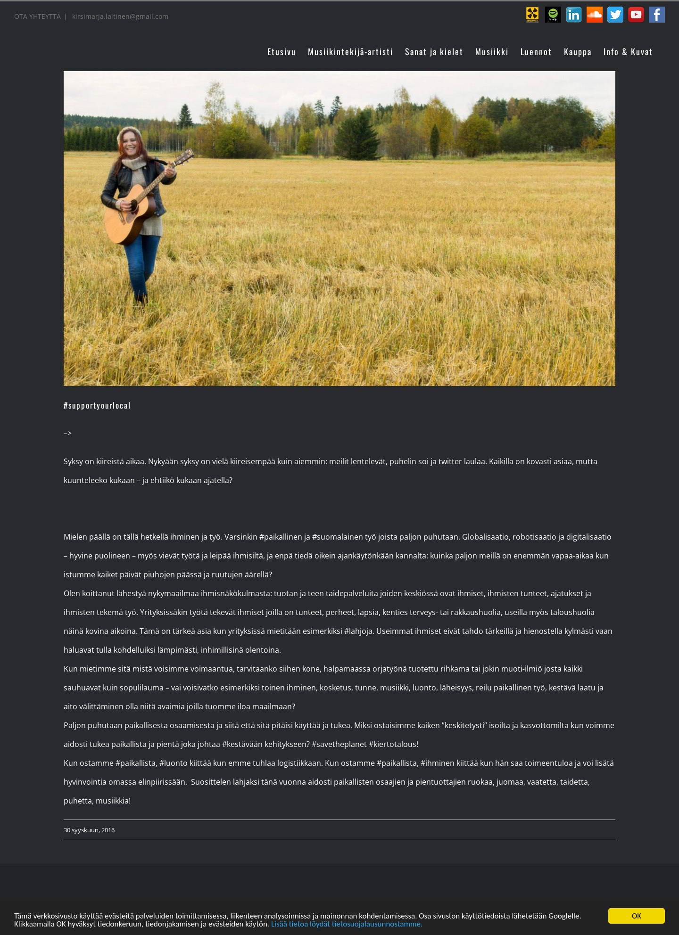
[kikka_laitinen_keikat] (339, 228)
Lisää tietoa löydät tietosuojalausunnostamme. (346, 925)
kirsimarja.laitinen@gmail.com (119, 16)
